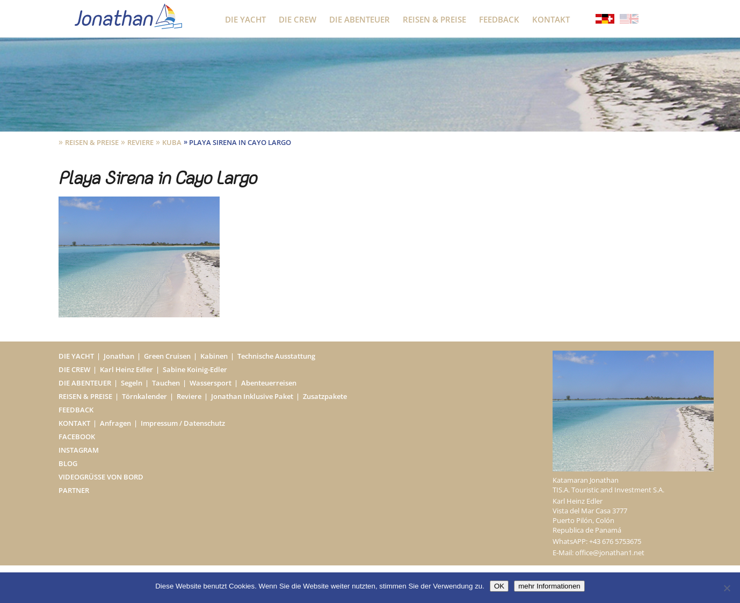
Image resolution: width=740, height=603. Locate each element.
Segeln (131, 383)
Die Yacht (245, 19)
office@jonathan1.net (609, 552)
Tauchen (166, 383)
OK (499, 586)
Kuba (172, 142)
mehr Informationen (549, 586)
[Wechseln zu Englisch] (629, 20)
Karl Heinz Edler (126, 369)
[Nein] (726, 588)
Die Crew (297, 19)
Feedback (499, 19)
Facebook (77, 436)
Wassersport (210, 383)
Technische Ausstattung (276, 356)
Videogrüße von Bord (101, 477)
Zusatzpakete (325, 396)
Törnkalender (144, 396)
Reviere (140, 142)
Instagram (79, 450)
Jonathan (119, 356)
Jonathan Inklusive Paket (252, 396)
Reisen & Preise (434, 19)
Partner (74, 490)
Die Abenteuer (359, 19)
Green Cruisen (167, 356)
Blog (68, 463)
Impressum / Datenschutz (183, 423)
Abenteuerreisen (268, 383)
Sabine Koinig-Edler (195, 369)
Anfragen (115, 423)
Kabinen (214, 356)
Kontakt (551, 19)
